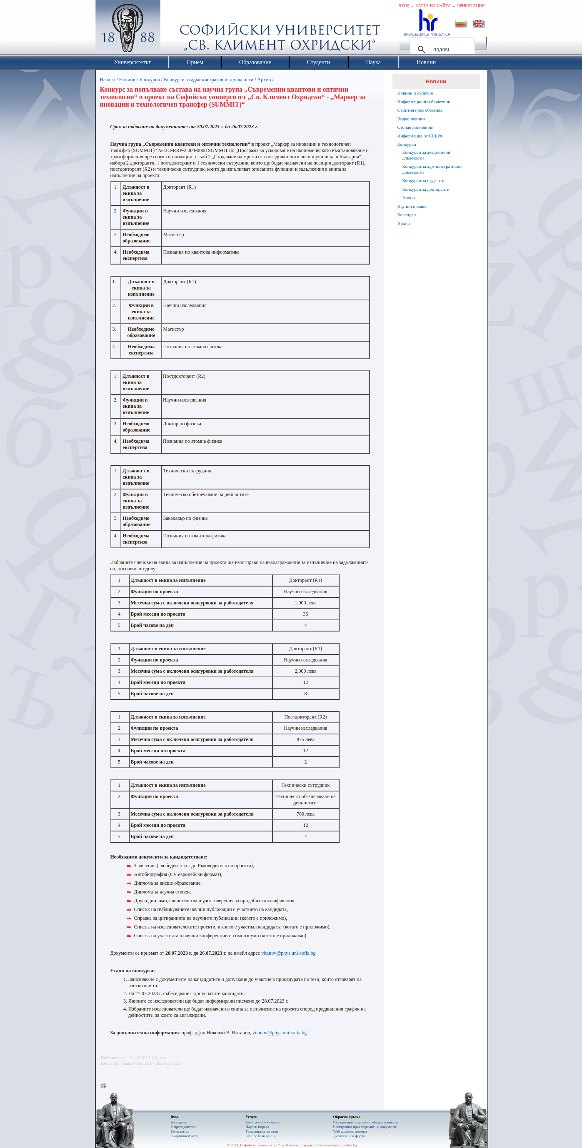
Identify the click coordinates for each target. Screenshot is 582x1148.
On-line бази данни (261, 1136)
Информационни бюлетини (424, 101)
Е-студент (179, 1122)
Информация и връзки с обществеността (365, 1122)
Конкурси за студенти (423, 180)
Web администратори (350, 1131)
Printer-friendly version (105, 1086)
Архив (264, 79)
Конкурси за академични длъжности (426, 155)
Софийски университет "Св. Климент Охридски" (174, 29)
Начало (107, 79)
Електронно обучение (263, 1122)
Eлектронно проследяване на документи (365, 1127)
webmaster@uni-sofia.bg (338, 1145)
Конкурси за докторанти (426, 189)
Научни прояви (412, 206)
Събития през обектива (419, 109)
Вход (404, 5)
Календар (406, 214)
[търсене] (441, 50)
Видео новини (411, 118)
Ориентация (471, 5)
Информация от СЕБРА (420, 135)
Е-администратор (184, 1136)
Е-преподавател (183, 1127)
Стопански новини (415, 127)
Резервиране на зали (262, 1131)
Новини (127, 79)
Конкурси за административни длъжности (208, 79)
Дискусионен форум (349, 1136)
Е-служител (180, 1131)
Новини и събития (415, 92)
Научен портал (257, 1127)
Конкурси (150, 79)
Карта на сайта (433, 5)
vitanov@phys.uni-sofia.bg (288, 953)
